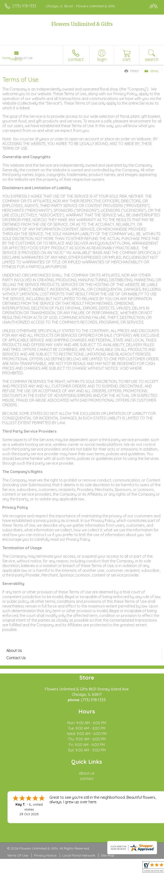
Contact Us (16, 657)
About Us (14, 650)
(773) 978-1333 (24, 6)
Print (131, 71)
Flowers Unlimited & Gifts (82, 24)
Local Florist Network (78, 855)
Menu (16, 59)
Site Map (107, 855)
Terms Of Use (17, 855)
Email (151, 71)
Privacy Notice (45, 855)
